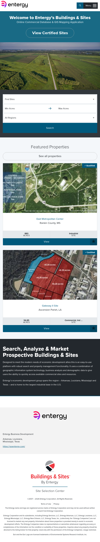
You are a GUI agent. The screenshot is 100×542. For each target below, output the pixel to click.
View (46, 241)
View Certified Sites (50, 33)
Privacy (56, 504)
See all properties (50, 156)
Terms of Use (46, 504)
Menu (91, 5)
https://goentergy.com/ (14, 446)
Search (50, 127)
